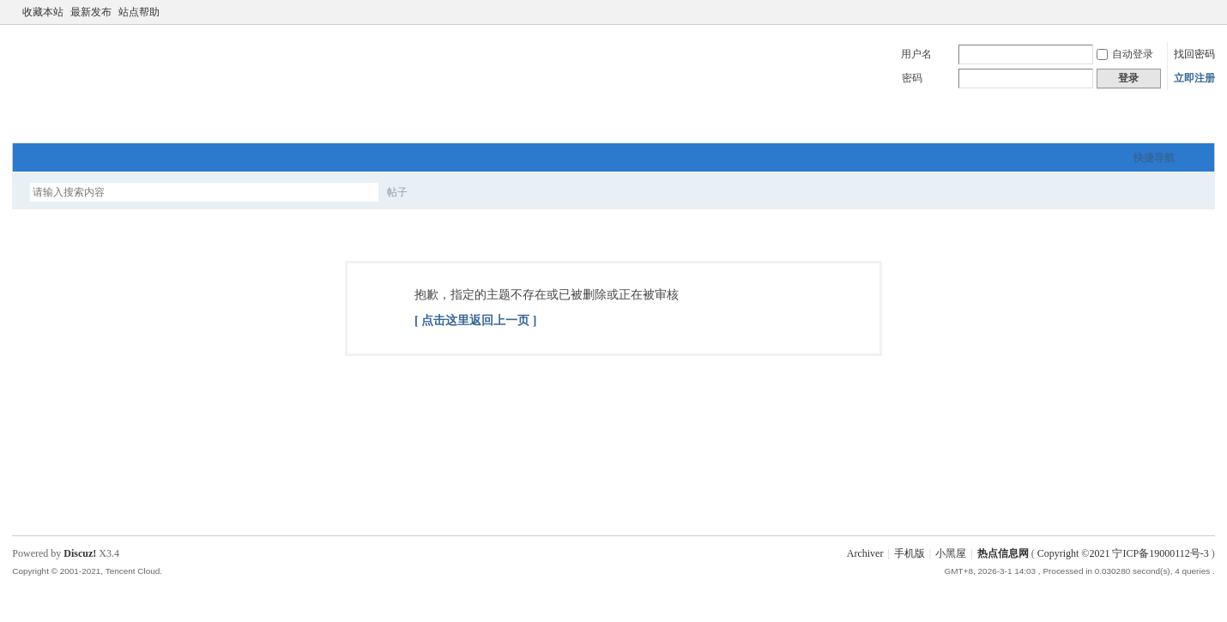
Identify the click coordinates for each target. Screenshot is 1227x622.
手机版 (909, 553)
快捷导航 (1154, 158)
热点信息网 (1003, 553)
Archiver (865, 553)
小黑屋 (950, 553)
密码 (912, 78)
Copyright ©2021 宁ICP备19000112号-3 (1123, 553)
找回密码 (1194, 54)
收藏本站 (42, 12)
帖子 (397, 192)
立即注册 (1194, 78)
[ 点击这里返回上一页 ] (475, 320)
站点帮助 (139, 12)
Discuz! (79, 553)
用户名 (916, 54)
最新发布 (91, 12)
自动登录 (1125, 54)
